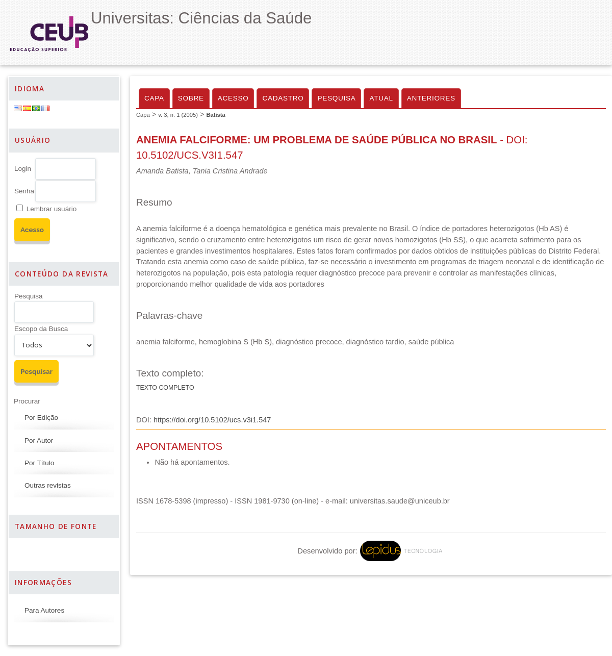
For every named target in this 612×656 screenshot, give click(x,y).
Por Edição (41, 417)
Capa (154, 98)
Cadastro (282, 98)
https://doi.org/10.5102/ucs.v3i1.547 (212, 420)
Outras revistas (47, 485)
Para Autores (44, 610)
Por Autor (38, 440)
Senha (24, 191)
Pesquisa (28, 296)
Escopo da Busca (41, 329)
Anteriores (431, 98)
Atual (381, 98)
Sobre (191, 98)
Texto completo (165, 387)
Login (22, 168)
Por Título (39, 463)
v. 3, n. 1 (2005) (178, 115)
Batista (215, 115)
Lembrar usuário (51, 209)
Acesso (233, 98)
